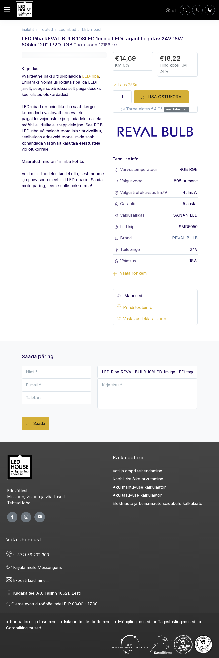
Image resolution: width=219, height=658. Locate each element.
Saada (35, 424)
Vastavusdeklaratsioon (144, 318)
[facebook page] (12, 517)
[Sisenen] (197, 10)
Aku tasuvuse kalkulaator (137, 495)
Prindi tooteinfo (137, 307)
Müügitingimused (134, 621)
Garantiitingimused (23, 627)
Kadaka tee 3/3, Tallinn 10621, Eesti (43, 593)
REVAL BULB (185, 237)
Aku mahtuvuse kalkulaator (139, 487)
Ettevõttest (17, 490)
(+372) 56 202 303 (27, 554)
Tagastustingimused (176, 621)
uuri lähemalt (176, 109)
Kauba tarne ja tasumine (33, 621)
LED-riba (90, 76)
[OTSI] (185, 10)
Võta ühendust (23, 539)
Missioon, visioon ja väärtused (36, 496)
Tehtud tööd (18, 502)
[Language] (171, 10)
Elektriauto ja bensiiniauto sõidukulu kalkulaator (158, 503)
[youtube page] (39, 517)
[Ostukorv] (210, 10)
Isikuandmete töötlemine (87, 621)
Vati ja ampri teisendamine (137, 470)
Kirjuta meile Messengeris (34, 567)
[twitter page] (26, 517)
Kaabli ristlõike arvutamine (138, 478)
